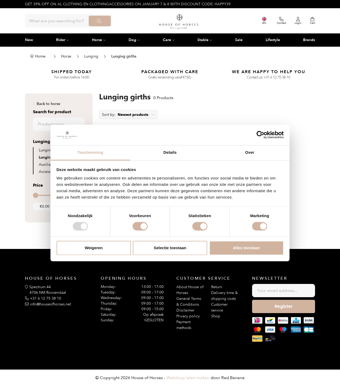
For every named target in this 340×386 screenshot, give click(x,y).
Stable (203, 39)
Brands (309, 39)
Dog (132, 39)
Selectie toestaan (170, 247)
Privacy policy (188, 316)
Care (167, 39)
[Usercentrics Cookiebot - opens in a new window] (260, 135)
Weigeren (94, 247)
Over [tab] (249, 152)
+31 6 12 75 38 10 (277, 77)
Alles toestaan (246, 247)
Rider (60, 39)
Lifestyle (273, 39)
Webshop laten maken (188, 378)
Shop (215, 316)
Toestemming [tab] (90, 152)
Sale (239, 39)
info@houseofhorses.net (50, 304)
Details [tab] (170, 152)
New (29, 39)
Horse (97, 39)
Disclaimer (185, 310)
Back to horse (48, 103)
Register (284, 306)
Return (216, 287)
